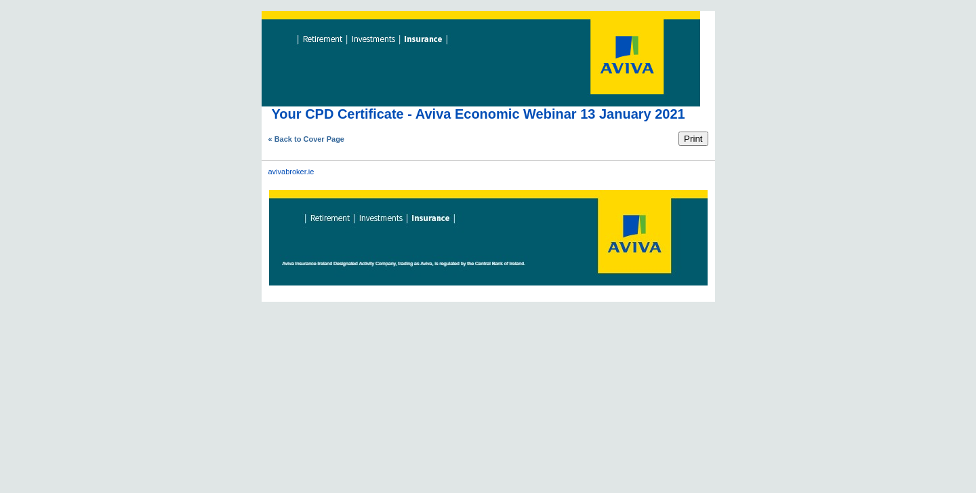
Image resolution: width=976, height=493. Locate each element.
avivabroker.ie (291, 171)
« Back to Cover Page (306, 139)
